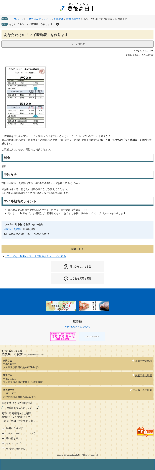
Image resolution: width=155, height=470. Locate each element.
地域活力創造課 (12, 229)
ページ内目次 (77, 44)
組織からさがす (14, 428)
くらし (47, 19)
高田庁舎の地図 (143, 361)
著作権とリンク (14, 438)
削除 (57, 24)
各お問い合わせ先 (15, 448)
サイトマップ (13, 443)
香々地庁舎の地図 (142, 390)
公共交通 (58, 19)
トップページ (16, 19)
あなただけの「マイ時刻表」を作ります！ (32, 24)
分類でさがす (33, 19)
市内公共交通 (73, 19)
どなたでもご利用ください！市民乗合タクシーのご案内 (35, 256)
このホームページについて (20, 433)
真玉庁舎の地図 (143, 375)
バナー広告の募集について (77, 327)
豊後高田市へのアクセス (19, 408)
